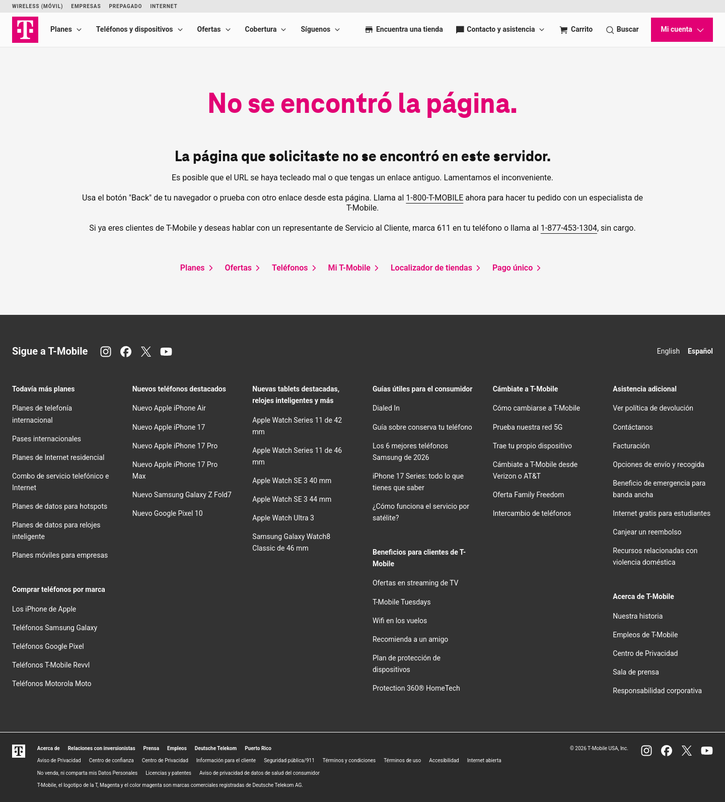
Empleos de (645, 635)
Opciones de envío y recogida (658, 464)
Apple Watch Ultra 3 (283, 518)
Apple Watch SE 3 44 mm (291, 499)
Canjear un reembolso (647, 532)
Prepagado (125, 6)
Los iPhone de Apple (44, 609)
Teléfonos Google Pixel (49, 646)
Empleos (177, 748)
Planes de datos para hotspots (59, 506)
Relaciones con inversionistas (101, 748)
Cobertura (261, 29)
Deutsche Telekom (216, 748)
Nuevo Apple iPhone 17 (168, 427)
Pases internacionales (46, 439)
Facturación (631, 446)
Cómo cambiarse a (537, 408)
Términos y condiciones (349, 760)
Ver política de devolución (653, 408)
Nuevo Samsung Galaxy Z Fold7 (182, 495)
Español (700, 351)
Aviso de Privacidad (59, 760)
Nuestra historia (638, 616)
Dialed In (386, 408)
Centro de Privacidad (645, 653)
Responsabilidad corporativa (657, 691)
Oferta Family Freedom (528, 495)
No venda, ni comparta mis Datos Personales (87, 773)
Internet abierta (484, 760)
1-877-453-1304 (569, 228)
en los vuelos (400, 621)
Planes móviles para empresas (60, 555)
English (668, 351)
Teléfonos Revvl (51, 665)
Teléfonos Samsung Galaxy (54, 628)
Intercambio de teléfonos (532, 513)
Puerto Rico (258, 748)
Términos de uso (402, 760)
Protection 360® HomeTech (416, 688)
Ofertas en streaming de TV (415, 583)
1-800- (434, 198)
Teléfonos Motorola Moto (52, 684)
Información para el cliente (226, 760)
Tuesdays (401, 602)
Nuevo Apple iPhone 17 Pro (175, 446)
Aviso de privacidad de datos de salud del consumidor (259, 773)
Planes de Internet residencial (58, 457)
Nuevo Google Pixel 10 (167, 513)
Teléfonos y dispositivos (134, 29)
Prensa (151, 748)
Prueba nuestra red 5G (528, 427)
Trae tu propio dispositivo (532, 446)
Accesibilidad (444, 760)
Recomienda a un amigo (410, 639)
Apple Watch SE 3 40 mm (291, 481)
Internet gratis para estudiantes (661, 513)
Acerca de (48, 748)
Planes (61, 29)
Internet (163, 6)
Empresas (86, 6)
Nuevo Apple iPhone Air (169, 408)
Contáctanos (633, 427)
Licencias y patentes (168, 773)
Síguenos (315, 29)
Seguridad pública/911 (289, 760)
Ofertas (209, 29)
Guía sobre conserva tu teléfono (422, 427)
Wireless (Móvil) (37, 6)
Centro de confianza (111, 760)
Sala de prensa (636, 672)
